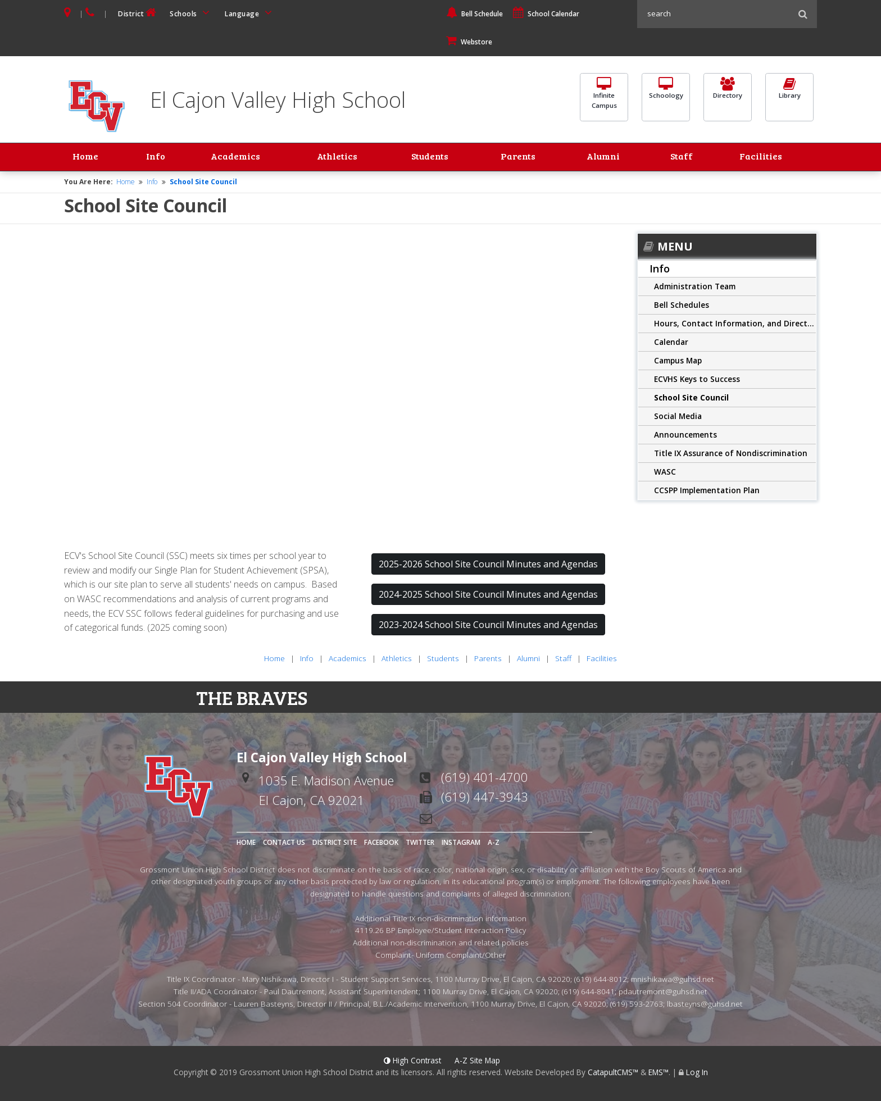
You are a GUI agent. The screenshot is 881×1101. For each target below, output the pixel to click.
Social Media (678, 417)
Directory (727, 96)
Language (250, 13)
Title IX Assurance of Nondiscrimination (730, 454)
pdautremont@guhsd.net (663, 993)
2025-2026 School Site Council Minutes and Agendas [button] (488, 565)
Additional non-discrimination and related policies (441, 944)
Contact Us (284, 843)
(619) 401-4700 (484, 778)
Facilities (762, 158)
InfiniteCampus (604, 101)
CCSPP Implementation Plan (707, 491)
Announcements (685, 435)
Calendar (671, 343)
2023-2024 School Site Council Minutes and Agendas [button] (488, 626)
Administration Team (694, 287)
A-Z (493, 843)
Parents (522, 158)
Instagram (461, 843)
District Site (334, 843)
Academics (228, 158)
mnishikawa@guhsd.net (672, 980)
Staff (686, 158)
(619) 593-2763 (636, 1005)
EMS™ (658, 1073)
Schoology (665, 96)
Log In (697, 1073)
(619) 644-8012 (600, 980)
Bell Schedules (681, 306)
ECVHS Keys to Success (697, 380)
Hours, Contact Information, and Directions (735, 324)
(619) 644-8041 (588, 993)
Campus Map (678, 361)
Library (789, 96)
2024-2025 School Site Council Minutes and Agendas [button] (488, 596)
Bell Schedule (474, 14)
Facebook (381, 843)
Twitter (420, 843)
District (138, 13)
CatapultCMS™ (613, 1073)
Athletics (335, 158)
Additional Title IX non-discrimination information (440, 919)
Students (431, 158)
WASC (665, 472)
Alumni (608, 158)
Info (153, 158)
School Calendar (546, 14)
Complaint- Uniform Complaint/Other (440, 956)
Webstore (469, 42)
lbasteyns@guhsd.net (705, 1005)
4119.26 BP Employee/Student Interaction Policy (440, 931)
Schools (192, 13)
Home (87, 158)
